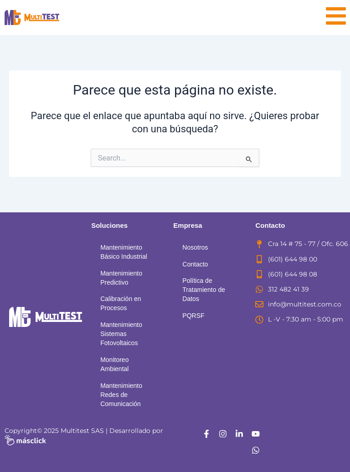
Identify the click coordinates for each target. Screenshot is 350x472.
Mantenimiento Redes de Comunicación (121, 394)
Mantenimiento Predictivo (121, 278)
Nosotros (195, 247)
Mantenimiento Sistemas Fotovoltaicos (121, 333)
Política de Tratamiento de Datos (203, 289)
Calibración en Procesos (120, 303)
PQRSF (193, 315)
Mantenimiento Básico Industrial (123, 252)
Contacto (195, 264)
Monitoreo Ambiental (114, 364)
